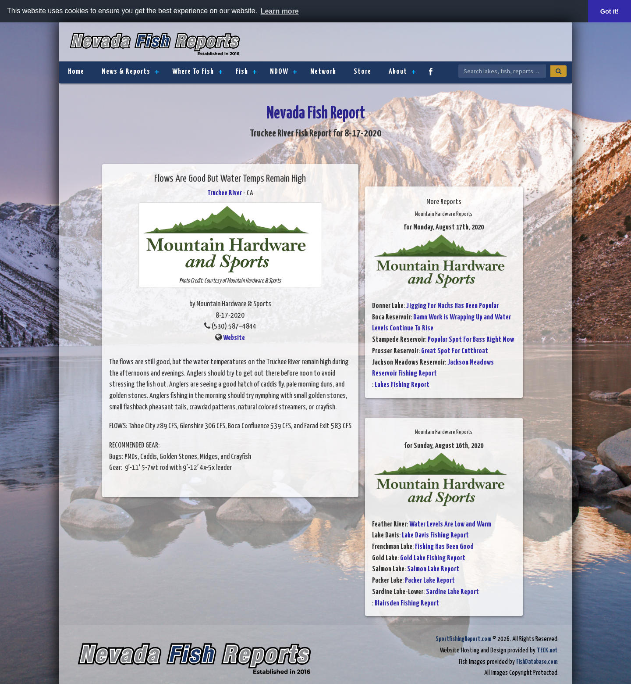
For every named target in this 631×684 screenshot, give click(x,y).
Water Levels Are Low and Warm (450, 524)
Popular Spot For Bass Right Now (471, 340)
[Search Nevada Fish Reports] (502, 71)
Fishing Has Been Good (444, 547)
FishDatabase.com (536, 662)
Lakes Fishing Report (402, 385)
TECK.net (547, 650)
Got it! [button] (609, 11)
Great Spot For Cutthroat (454, 351)
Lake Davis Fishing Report (435, 535)
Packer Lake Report (430, 580)
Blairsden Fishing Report (407, 603)
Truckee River (224, 193)
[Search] (558, 71)
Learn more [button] (280, 11)
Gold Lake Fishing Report (432, 558)
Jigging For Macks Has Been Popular (452, 306)
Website (234, 338)
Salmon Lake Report (433, 569)
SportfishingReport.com (463, 639)
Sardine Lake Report (452, 592)
